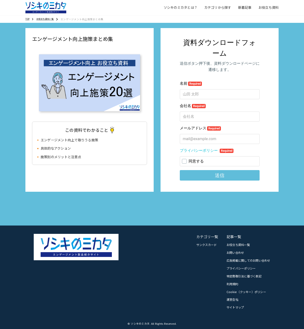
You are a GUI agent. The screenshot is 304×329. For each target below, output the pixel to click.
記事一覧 (234, 236)
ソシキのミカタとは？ (181, 7)
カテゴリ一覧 (207, 236)
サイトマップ (235, 307)
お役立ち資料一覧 (238, 245)
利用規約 (232, 284)
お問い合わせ (235, 252)
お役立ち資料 (268, 7)
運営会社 (232, 299)
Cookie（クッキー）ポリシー (246, 292)
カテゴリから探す (217, 7)
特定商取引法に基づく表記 (244, 276)
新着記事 (245, 7)
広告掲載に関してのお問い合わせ (248, 260)
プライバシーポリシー (241, 268)
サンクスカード (206, 245)
